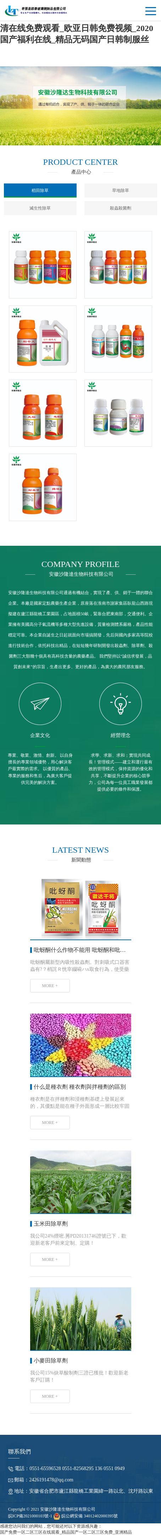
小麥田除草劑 (51, 1360)
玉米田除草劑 (51, 1223)
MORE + (49, 985)
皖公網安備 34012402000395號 (85, 1515)
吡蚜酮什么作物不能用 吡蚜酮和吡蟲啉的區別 (91, 949)
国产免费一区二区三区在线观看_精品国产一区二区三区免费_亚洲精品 (66, 1531)
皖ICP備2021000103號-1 (30, 1515)
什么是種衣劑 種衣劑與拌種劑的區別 (80, 1086)
